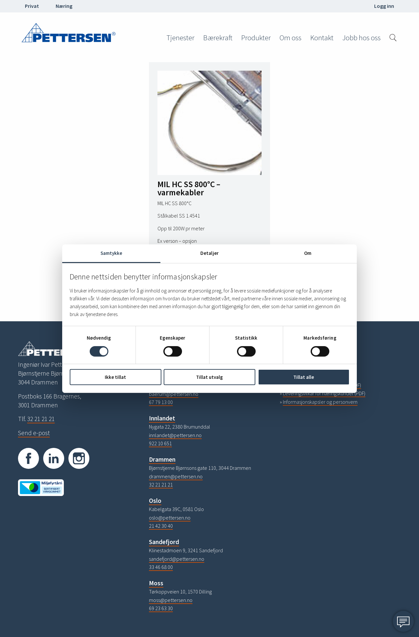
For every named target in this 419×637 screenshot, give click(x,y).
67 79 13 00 (161, 402)
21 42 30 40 (161, 525)
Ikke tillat (115, 377)
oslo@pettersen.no (170, 517)
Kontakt (322, 37)
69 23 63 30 (161, 608)
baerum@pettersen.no (173, 394)
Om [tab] (307, 253)
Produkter (256, 37)
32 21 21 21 (41, 419)
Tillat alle (303, 377)
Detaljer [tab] (209, 253)
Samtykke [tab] (111, 253)
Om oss (290, 37)
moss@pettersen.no (170, 600)
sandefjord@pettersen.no (176, 559)
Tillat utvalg (209, 377)
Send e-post (34, 433)
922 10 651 (160, 443)
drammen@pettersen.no (176, 476)
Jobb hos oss (361, 37)
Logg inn (384, 6)
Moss (156, 583)
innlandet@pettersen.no (175, 435)
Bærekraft (217, 37)
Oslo (155, 500)
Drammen (162, 459)
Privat (32, 6)
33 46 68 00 (161, 567)
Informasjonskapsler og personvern (320, 401)
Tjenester (180, 37)
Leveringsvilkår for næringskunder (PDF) (324, 393)
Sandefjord (164, 542)
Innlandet (162, 418)
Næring (64, 6)
